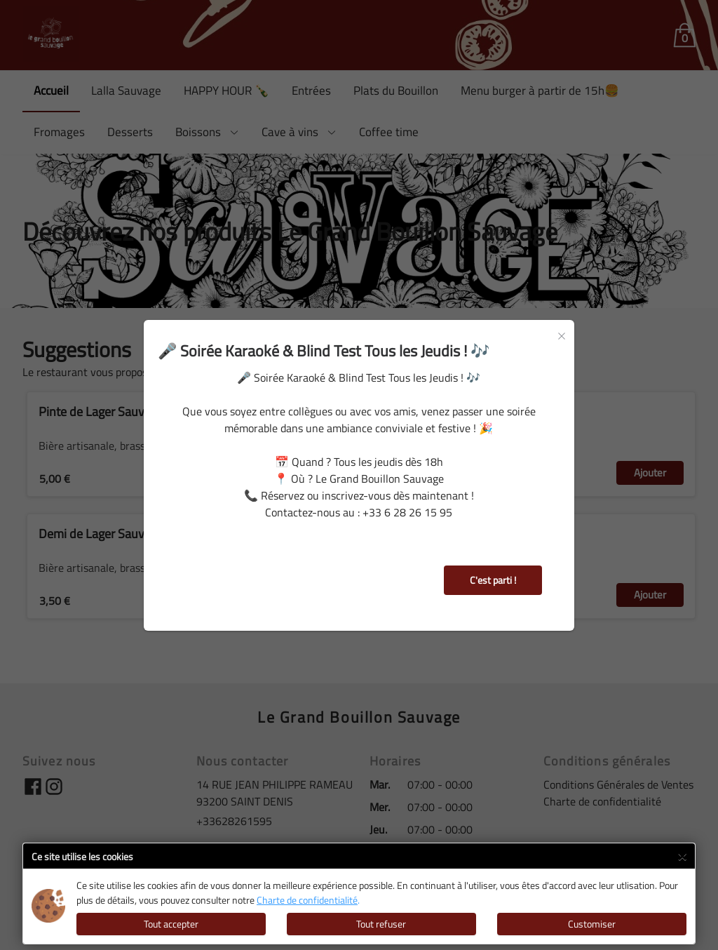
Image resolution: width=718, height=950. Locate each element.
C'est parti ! (493, 580)
